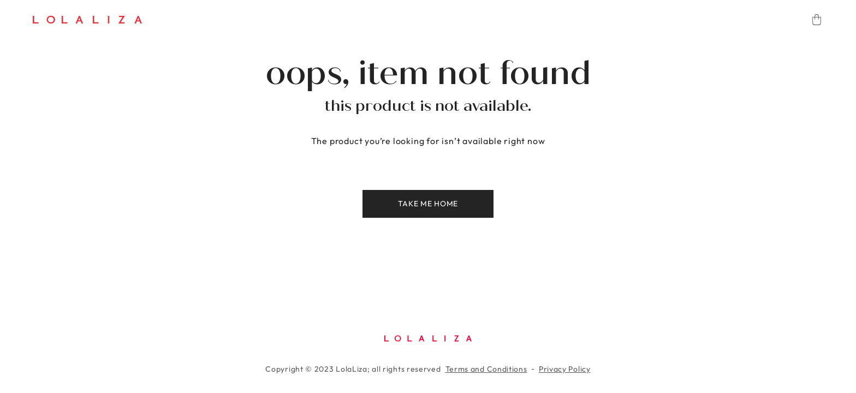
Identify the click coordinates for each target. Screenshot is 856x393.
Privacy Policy (565, 369)
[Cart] (816, 19)
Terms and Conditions (486, 369)
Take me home (428, 204)
